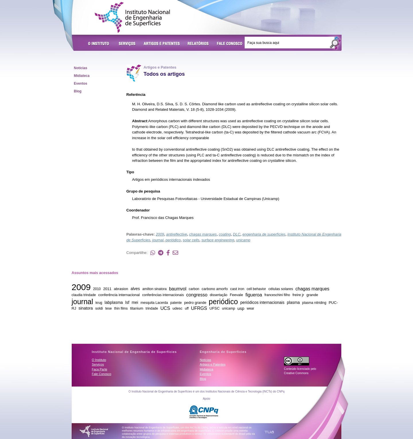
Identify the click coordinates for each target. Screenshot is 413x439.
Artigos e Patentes (162, 44)
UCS (165, 308)
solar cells (191, 240)
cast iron (237, 289)
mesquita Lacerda (154, 303)
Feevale (236, 295)
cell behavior (256, 289)
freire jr (298, 295)
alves (135, 288)
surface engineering (217, 240)
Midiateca (82, 76)
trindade (152, 308)
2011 (107, 289)
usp (240, 308)
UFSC (214, 308)
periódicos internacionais (262, 302)
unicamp (243, 240)
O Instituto (99, 44)
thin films (121, 308)
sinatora (86, 308)
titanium (136, 308)
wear (250, 308)
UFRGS (199, 308)
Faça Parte (99, 369)
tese (108, 308)
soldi (99, 308)
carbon (194, 289)
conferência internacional (119, 295)
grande (312, 295)
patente (176, 303)
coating (225, 234)
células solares (280, 289)
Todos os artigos (164, 74)
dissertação (218, 295)
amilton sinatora (154, 289)
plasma (293, 302)
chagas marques (203, 234)
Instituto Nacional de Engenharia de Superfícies (132, 17)
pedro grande (195, 302)
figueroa (254, 294)
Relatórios (198, 44)
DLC (236, 234)
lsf (127, 302)
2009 (160, 234)
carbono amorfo (215, 289)
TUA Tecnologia (269, 432)
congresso (196, 294)
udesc (177, 308)
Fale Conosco (230, 44)
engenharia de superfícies (263, 234)
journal (157, 240)
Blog (78, 91)
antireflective (176, 234)
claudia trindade (84, 295)
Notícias (80, 68)
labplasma (114, 302)
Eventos (80, 83)
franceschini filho (277, 295)
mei (135, 302)
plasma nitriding (314, 303)
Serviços (127, 44)
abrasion (121, 289)
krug (99, 303)
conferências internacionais (163, 295)
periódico (173, 240)
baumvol (177, 288)
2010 (97, 289)
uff (186, 308)
